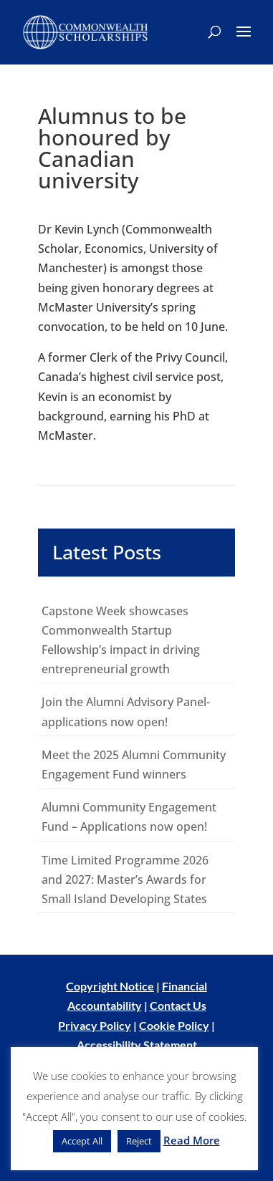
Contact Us (178, 1005)
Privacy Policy (94, 1025)
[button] (243, 41)
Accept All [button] (82, 1140)
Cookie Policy (174, 1025)
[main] (136, 509)
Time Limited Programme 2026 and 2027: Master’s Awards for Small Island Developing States (125, 879)
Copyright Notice (110, 986)
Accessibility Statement (137, 1044)
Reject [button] (139, 1140)
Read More (191, 1140)
